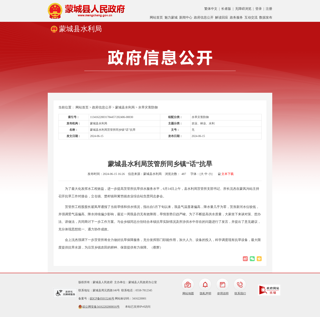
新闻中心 (185, 17)
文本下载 (227, 174)
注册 (269, 8)
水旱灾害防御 (148, 107)
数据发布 (265, 17)
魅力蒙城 (171, 17)
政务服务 (236, 17)
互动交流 (251, 17)
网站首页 (156, 17)
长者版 (226, 8)
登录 (258, 8)
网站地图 (188, 293)
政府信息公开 (203, 17)
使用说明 (223, 293)
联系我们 (240, 293)
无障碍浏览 (243, 8)
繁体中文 (210, 8)
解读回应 (221, 17)
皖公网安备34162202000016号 (101, 306)
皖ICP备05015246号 (102, 298)
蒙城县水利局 (125, 107)
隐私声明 (205, 293)
